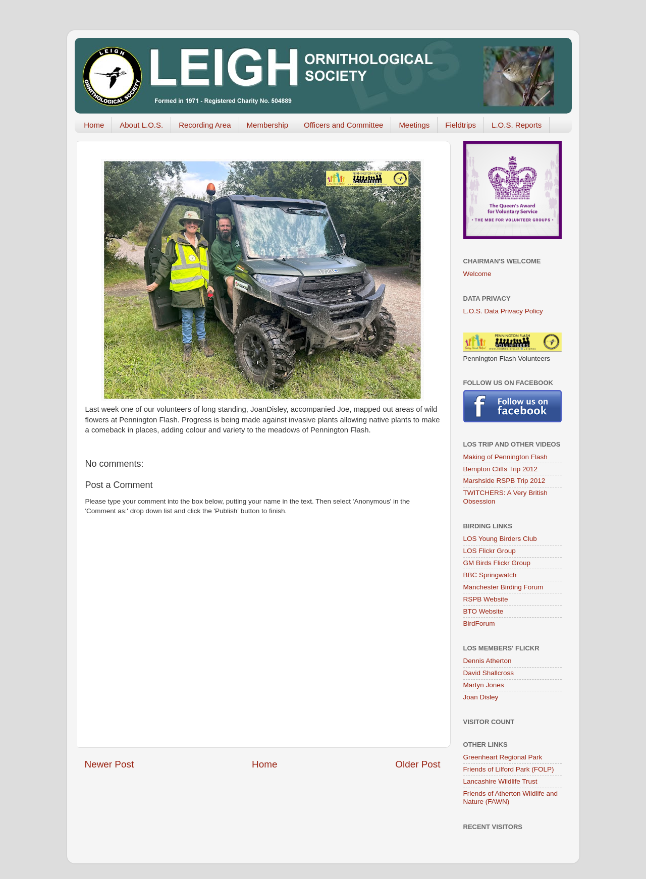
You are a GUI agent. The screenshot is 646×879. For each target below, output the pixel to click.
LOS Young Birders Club (500, 538)
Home (94, 125)
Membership (268, 125)
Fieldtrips (460, 125)
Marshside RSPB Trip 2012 (504, 480)
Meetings (414, 125)
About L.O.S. (141, 125)
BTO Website (483, 611)
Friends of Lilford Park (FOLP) (508, 769)
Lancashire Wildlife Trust (500, 781)
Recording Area (205, 125)
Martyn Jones (483, 685)
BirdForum (479, 623)
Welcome (477, 274)
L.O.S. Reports (517, 125)
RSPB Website (485, 599)
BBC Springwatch (490, 575)
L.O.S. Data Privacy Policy (503, 311)
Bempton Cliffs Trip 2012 (500, 469)
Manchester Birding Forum (503, 587)
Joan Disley (481, 697)
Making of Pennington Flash (505, 457)
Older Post (417, 764)
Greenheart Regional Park (503, 757)
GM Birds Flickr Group (497, 563)
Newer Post (109, 764)
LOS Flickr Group (489, 551)
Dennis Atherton (487, 661)
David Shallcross (488, 673)
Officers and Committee (343, 125)
